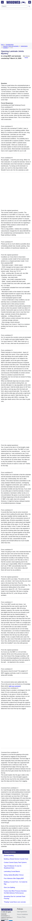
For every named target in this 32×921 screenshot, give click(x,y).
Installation (5, 47)
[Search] (14, 6)
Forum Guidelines (22, 914)
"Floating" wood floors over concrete (15, 902)
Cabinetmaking (24, 46)
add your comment (14, 686)
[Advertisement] (16, 26)
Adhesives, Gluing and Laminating (11, 46)
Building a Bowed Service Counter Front (16, 859)
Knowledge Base (9, 44)
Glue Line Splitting (9, 887)
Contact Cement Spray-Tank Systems (15, 862)
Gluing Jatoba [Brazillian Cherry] (13, 875)
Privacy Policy (21, 917)
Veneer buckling (9, 855)
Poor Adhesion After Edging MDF (14, 878)
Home (2, 44)
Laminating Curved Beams (12, 871)
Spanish (26, 57)
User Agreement (22, 911)
